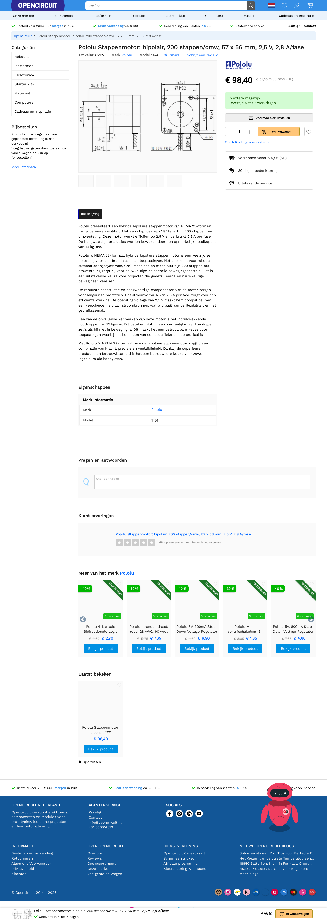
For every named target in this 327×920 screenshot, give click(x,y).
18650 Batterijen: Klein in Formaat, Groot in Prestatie (278, 863)
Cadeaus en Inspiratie (296, 16)
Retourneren (22, 858)
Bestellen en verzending (32, 853)
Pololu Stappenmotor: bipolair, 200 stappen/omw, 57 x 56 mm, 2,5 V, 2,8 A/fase (183, 534)
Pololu (150, 410)
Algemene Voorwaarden (31, 863)
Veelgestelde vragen (104, 874)
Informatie (22, 846)
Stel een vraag (107, 478)
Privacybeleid (22, 869)
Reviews (94, 858)
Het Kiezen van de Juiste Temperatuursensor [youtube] (278, 858)
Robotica (139, 16)
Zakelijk (293, 26)
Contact (310, 26)
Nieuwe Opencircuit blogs (267, 846)
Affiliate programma (180, 863)
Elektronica (63, 16)
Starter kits (175, 16)
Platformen (102, 16)
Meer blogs (249, 874)
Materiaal (250, 16)
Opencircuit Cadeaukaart (184, 853)
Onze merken (23, 16)
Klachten (18, 874)
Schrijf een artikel (179, 858)
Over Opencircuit (105, 846)
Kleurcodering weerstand (185, 869)
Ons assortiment (101, 863)
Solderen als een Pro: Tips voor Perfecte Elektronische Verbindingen (278, 853)
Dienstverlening (181, 846)
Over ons (95, 853)
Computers (214, 16)
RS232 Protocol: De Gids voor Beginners (274, 869)
